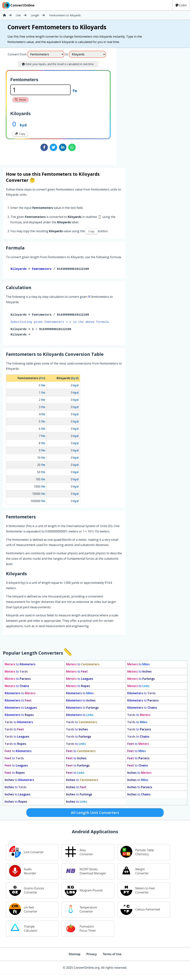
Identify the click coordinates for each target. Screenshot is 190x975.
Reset (20, 99)
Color (181, 5)
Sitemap (74, 955)
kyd (23, 125)
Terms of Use (112, 955)
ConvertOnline (18, 5)
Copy (20, 133)
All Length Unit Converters (95, 813)
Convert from (17, 54)
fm (74, 90)
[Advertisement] (147, 104)
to (20, 665)
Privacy (91, 955)
